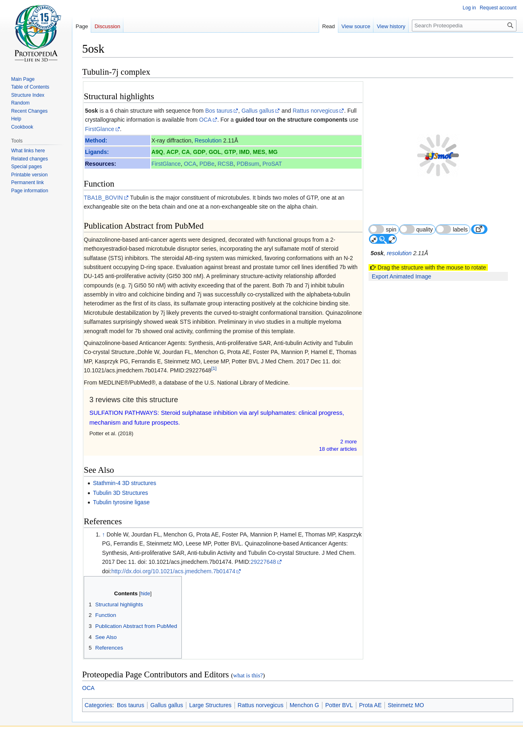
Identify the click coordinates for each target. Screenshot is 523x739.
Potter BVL (339, 705)
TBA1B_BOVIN (103, 197)
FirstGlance (99, 129)
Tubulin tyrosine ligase (121, 502)
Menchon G (304, 705)
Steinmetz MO (406, 705)
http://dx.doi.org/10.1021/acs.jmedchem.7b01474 (173, 571)
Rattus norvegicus (315, 110)
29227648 (263, 562)
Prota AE (370, 705)
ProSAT (272, 163)
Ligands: (97, 152)
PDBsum (248, 163)
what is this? (248, 675)
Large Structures (210, 705)
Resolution (207, 140)
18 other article (339, 449)
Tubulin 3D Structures (120, 493)
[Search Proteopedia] (464, 25)
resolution (399, 234)
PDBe (207, 163)
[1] (214, 368)
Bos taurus (218, 110)
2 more (349, 442)
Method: (96, 140)
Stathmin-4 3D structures (124, 483)
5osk (91, 110)
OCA (205, 119)
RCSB (226, 163)
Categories (98, 705)
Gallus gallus (257, 110)
